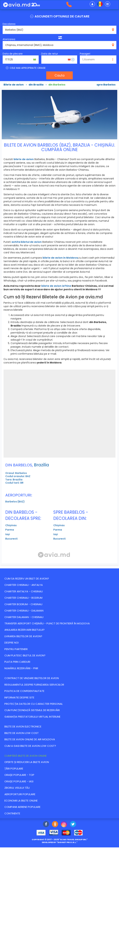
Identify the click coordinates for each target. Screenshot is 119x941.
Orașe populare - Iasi (18, 781)
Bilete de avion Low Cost (21, 733)
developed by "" (59, 842)
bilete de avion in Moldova (60, 257)
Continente (12, 813)
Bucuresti (11, 538)
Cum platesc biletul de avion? (24, 655)
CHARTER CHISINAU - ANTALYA (23, 585)
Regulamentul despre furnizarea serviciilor (34, 684)
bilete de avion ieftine (56, 286)
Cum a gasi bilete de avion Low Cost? (30, 746)
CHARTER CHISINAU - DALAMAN (23, 610)
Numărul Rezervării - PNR (21, 668)
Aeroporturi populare (19, 794)
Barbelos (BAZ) (15, 501)
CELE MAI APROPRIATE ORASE (25, 68)
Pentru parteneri (16, 649)
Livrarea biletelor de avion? (23, 636)
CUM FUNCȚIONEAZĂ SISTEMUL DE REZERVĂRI (32, 710)
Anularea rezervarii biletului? (24, 630)
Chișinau (11, 525)
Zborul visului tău (17, 788)
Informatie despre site (19, 697)
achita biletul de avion (26, 242)
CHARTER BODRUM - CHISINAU (23, 604)
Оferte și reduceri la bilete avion (26, 762)
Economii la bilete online (21, 800)
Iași (7, 534)
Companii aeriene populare (22, 807)
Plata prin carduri (17, 662)
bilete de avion (24, 159)
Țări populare (13, 768)
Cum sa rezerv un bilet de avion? (26, 578)
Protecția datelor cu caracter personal (33, 704)
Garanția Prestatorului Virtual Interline (32, 716)
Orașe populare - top (19, 775)
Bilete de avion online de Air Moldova (29, 739)
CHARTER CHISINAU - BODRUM (23, 598)
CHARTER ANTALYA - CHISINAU (23, 591)
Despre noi (11, 642)
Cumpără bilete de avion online (25, 756)
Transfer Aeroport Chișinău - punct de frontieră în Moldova (47, 623)
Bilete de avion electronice (22, 726)
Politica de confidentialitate (24, 691)
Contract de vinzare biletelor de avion (31, 678)
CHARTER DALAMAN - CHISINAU (23, 617)
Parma (9, 529)
